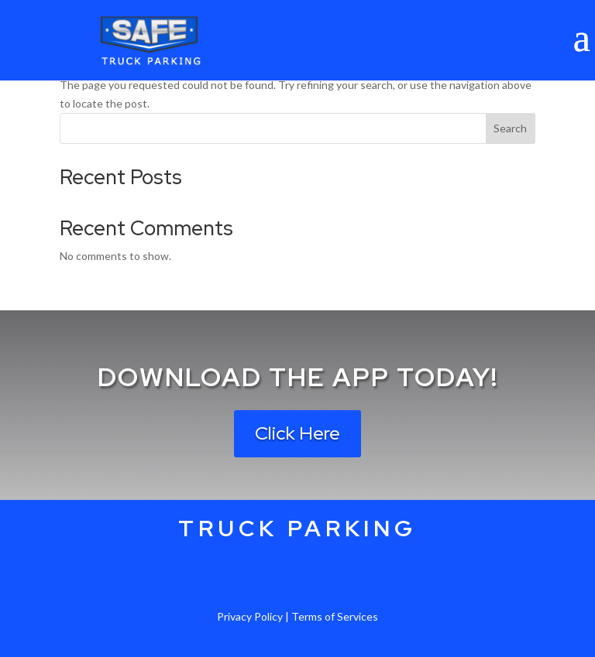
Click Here (297, 433)
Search (510, 128)
